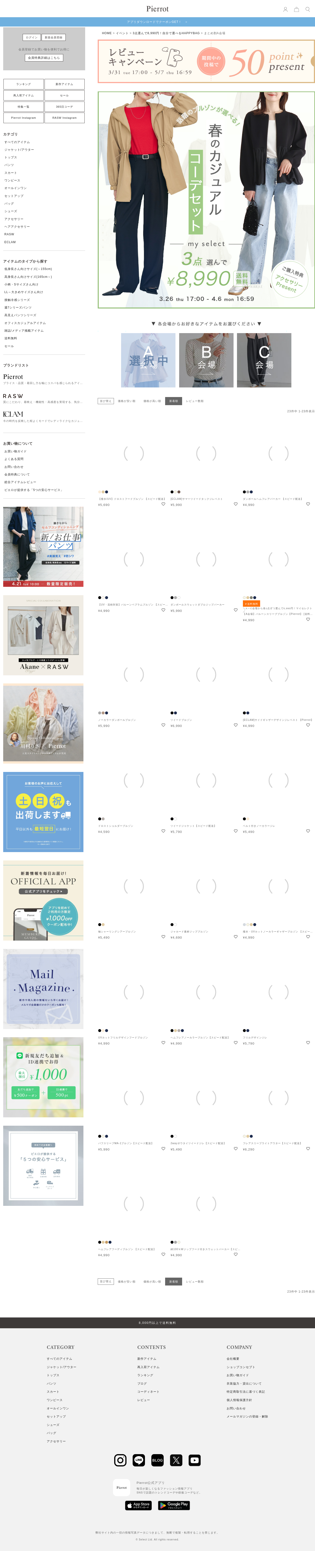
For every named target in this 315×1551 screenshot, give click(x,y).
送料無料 (10, 338)
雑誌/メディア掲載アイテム (24, 330)
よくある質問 (14, 459)
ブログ (142, 1383)
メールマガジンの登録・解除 (247, 1416)
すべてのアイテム (17, 142)
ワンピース (12, 180)
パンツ (9, 165)
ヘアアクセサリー (17, 226)
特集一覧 (24, 106)
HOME (107, 33)
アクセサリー (14, 219)
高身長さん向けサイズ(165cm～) (28, 277)
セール (64, 95)
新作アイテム (64, 84)
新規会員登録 (54, 37)
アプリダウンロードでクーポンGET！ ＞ (157, 22)
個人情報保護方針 (239, 1400)
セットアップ (14, 196)
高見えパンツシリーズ (20, 315)
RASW (9, 234)
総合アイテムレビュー (20, 482)
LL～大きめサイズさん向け (23, 292)
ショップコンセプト (241, 1367)
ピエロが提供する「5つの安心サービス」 (34, 490)
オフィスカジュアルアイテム (25, 323)
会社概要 (233, 1358)
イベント (122, 33)
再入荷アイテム (23, 95)
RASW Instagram (64, 117)
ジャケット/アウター (19, 149)
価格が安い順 (127, 400)
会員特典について (17, 474)
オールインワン (15, 188)
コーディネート (148, 1391)
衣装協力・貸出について (244, 1383)
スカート (10, 173)
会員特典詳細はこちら (44, 57)
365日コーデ (64, 106)
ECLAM (10, 242)
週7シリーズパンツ (18, 307)
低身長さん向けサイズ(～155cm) (28, 269)
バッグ (9, 203)
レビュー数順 (195, 400)
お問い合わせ (14, 467)
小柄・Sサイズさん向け (21, 284)
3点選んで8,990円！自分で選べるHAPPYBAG (166, 33)
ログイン (32, 37)
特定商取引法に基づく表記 (246, 1391)
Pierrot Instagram (23, 117)
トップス (10, 157)
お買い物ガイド (15, 451)
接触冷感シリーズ (17, 300)
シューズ (10, 211)
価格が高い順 (152, 400)
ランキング (23, 84)
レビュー (143, 1400)
